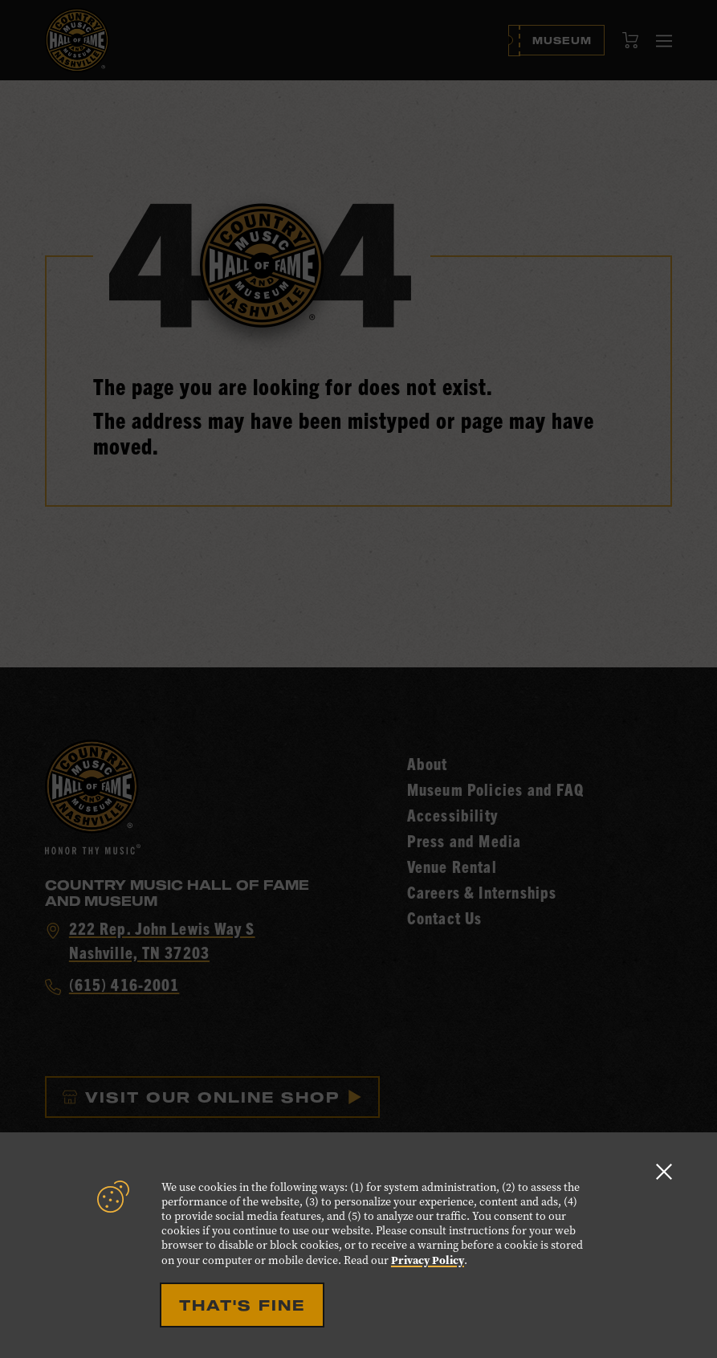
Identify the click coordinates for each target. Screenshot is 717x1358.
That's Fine (242, 1305)
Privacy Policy (427, 1260)
